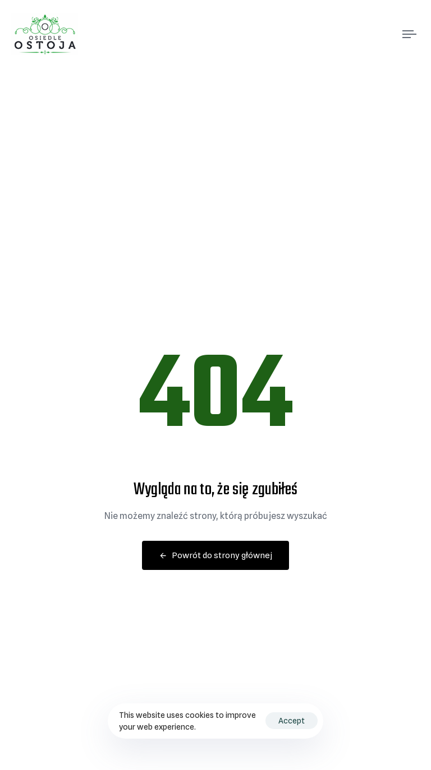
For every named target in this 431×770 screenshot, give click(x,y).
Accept (291, 720)
